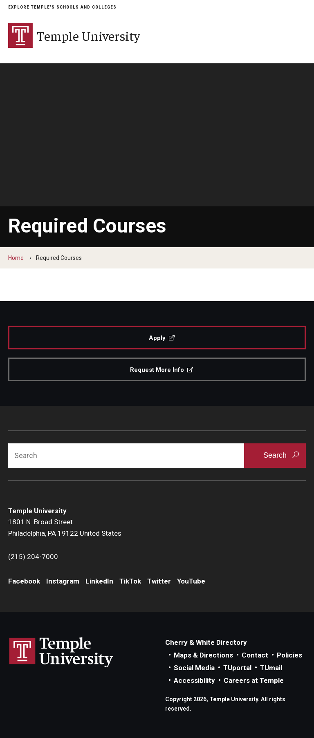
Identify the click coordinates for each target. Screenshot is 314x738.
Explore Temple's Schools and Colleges (62, 7)
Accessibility (194, 680)
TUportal (237, 668)
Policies (289, 655)
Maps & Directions (203, 655)
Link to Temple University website (61, 652)
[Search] (126, 455)
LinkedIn (99, 581)
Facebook (24, 581)
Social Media (194, 668)
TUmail (271, 668)
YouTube (191, 581)
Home (16, 258)
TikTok (130, 581)
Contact (255, 655)
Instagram (62, 581)
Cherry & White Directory (206, 642)
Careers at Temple (254, 680)
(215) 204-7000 (33, 556)
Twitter (159, 581)
